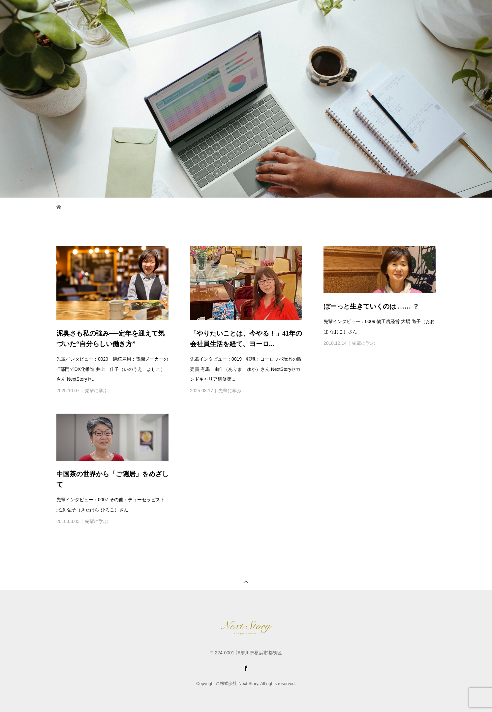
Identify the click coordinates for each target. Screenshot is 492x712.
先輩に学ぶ (96, 390)
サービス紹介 (222, 11)
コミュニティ (260, 11)
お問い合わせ (418, 11)
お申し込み (383, 11)
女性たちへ (295, 11)
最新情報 (352, 11)
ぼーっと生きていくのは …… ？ (371, 306)
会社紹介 (325, 11)
